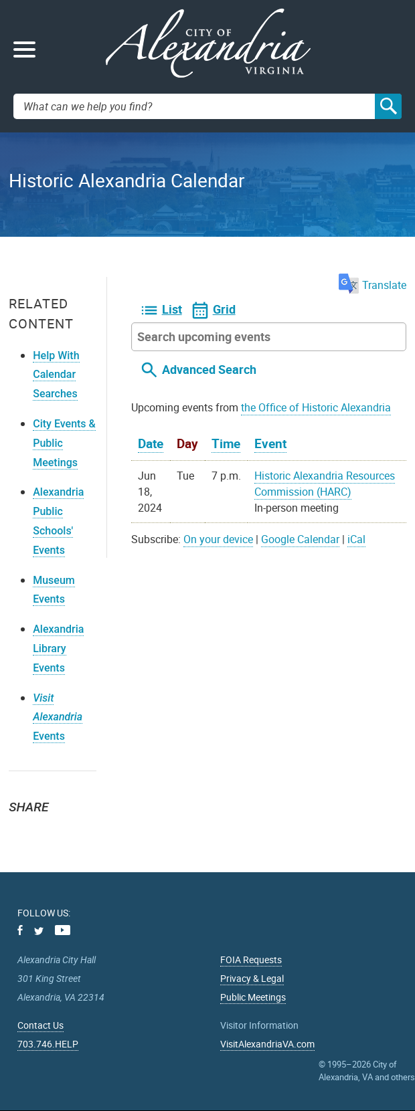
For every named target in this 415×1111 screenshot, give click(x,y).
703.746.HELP (47, 1043)
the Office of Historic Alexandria (316, 407)
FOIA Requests (251, 959)
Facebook (53, 831)
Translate (372, 285)
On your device (218, 539)
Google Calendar (300, 539)
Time (226, 443)
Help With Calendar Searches (56, 375)
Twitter (23, 831)
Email (23, 857)
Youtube (62, 930)
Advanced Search (209, 370)
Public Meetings (253, 997)
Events (57, 717)
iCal (356, 539)
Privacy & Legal (252, 978)
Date (150, 443)
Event (270, 443)
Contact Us (40, 1025)
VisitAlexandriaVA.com (267, 1043)
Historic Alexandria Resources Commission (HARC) (324, 483)
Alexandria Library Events (58, 648)
